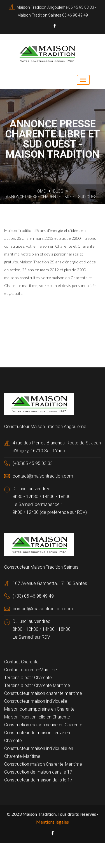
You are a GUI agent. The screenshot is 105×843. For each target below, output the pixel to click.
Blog (58, 191)
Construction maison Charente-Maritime (43, 764)
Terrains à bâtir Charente (28, 677)
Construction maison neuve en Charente (43, 724)
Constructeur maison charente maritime (43, 693)
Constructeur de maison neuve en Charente (37, 736)
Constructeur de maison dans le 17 (38, 780)
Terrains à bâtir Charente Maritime (37, 685)
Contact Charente (21, 662)
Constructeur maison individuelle (35, 701)
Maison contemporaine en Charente (39, 709)
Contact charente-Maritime (30, 669)
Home (40, 191)
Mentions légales (52, 821)
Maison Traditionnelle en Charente (37, 717)
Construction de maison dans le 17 (38, 772)
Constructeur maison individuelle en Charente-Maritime (38, 752)
